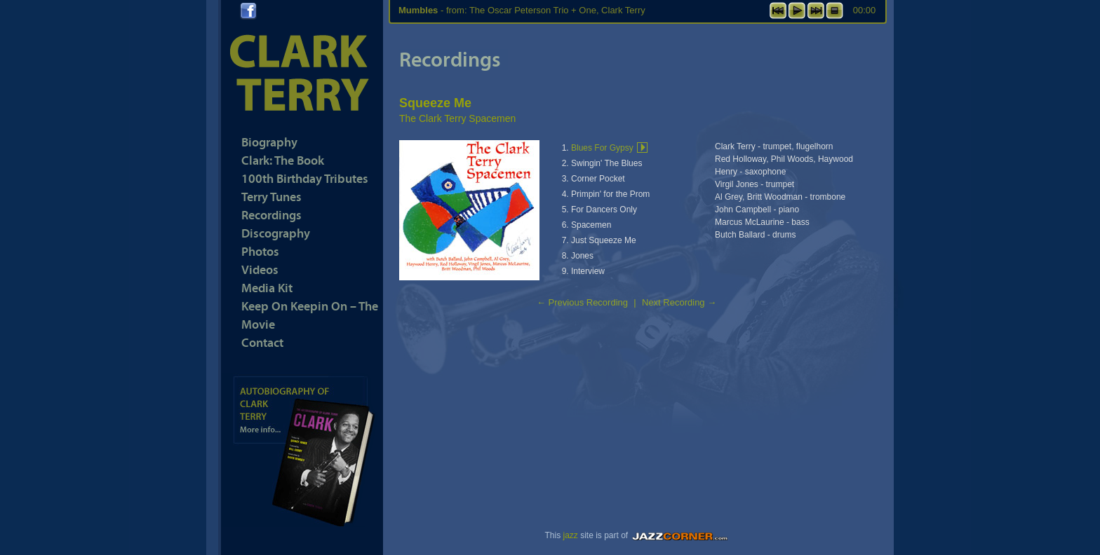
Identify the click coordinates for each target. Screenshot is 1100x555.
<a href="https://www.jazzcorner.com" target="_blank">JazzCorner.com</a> (681, 535)
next (815, 10)
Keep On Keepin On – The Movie (309, 315)
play (797, 10)
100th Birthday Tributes (304, 178)
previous (778, 10)
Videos (260, 269)
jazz (570, 535)
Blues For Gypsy (602, 148)
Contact (262, 342)
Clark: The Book (282, 160)
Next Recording (679, 302)
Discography (275, 233)
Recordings (271, 215)
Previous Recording (582, 302)
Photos (260, 251)
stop (834, 10)
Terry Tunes (271, 197)
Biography (269, 142)
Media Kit (267, 288)
